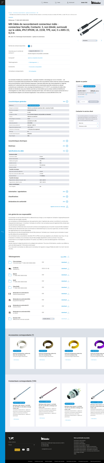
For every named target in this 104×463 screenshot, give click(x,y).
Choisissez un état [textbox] (83, 126)
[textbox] (89, 40)
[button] (2, 2)
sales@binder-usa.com (47, 449)
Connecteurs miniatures (79, 442)
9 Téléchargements (33, 62)
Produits (10, 12)
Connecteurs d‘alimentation (79, 443)
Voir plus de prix (81, 96)
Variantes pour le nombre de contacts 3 (15, 52)
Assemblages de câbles (79, 452)
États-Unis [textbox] (81, 123)
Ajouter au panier (93, 101)
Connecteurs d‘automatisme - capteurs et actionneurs (24, 12)
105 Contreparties (32, 71)
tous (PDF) (64, 257)
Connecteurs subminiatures (79, 440)
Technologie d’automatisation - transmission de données (86, 447)
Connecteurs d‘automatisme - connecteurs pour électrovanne (86, 450)
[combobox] (90, 40)
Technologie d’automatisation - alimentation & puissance (86, 449)
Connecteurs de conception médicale (81, 445)
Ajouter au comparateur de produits (35, 57)
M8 (37, 12)
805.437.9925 (46, 444)
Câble (75, 453)
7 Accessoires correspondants (35, 66)
